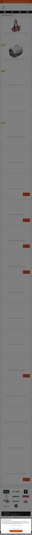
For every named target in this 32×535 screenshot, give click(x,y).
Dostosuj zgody (16, 528)
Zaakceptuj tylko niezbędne (16, 525)
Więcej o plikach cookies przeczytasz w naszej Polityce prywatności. (13, 523)
